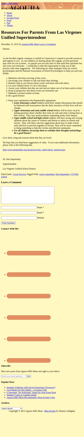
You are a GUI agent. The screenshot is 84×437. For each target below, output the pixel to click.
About (9, 15)
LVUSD (74, 174)
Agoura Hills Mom (9, 3)
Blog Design (50, 414)
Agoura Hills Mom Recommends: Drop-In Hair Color (31, 401)
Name (39, 211)
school (4, 177)
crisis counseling (46, 174)
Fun (8, 23)
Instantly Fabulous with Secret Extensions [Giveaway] (31, 391)
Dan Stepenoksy (62, 174)
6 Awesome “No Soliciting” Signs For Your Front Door (31, 396)
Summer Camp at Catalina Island (21, 398)
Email (39, 216)
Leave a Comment (47, 44)
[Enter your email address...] (13, 379)
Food (9, 20)
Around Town (13, 18)
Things (10, 25)
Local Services (19, 174)
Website (40, 221)
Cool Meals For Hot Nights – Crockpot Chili (27, 393)
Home (9, 13)
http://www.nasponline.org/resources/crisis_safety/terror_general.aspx (34, 150)
